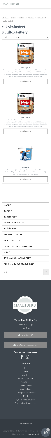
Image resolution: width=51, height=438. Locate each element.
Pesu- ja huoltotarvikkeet (19, 264)
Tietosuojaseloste (25, 423)
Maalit (8, 205)
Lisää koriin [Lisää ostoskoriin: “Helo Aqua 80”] (25, 131)
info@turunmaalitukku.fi (25, 345)
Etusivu (5, 18)
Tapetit (8, 211)
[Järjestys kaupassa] (25, 37)
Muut (7, 252)
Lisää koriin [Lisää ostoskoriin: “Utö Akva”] (25, 179)
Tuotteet (13, 18)
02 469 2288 (25, 335)
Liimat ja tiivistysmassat (18, 246)
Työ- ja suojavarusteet (17, 258)
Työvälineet (11, 229)
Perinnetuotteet (14, 235)
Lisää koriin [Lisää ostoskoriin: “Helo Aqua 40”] (25, 81)
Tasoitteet (10, 217)
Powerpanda (34, 434)
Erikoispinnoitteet (15, 223)
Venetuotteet (12, 240)
